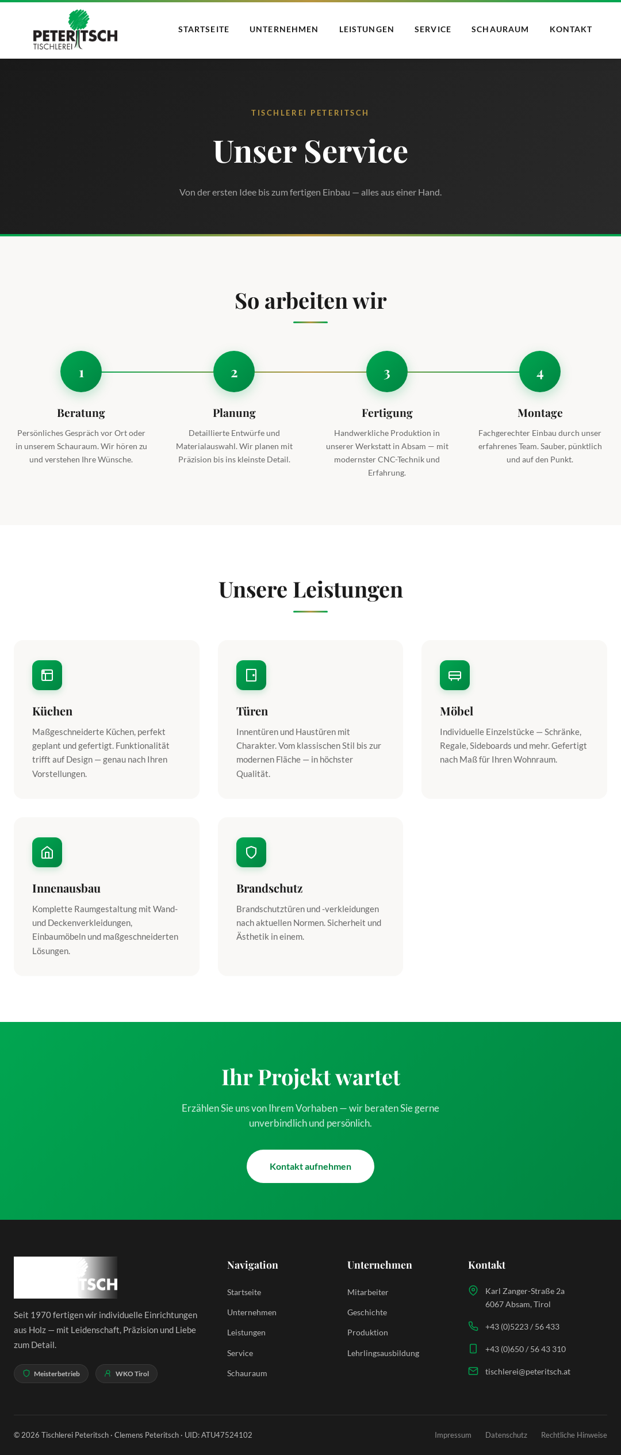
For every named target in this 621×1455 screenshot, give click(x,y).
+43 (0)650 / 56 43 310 (525, 1349)
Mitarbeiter (368, 1292)
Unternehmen (284, 29)
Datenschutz (506, 1434)
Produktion (367, 1332)
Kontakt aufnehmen (310, 1168)
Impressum (453, 1434)
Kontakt (571, 29)
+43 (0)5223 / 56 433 (522, 1326)
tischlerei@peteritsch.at (527, 1371)
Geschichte (367, 1312)
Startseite (203, 29)
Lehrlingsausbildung (383, 1353)
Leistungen (366, 29)
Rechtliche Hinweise (574, 1434)
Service (433, 29)
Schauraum (500, 29)
